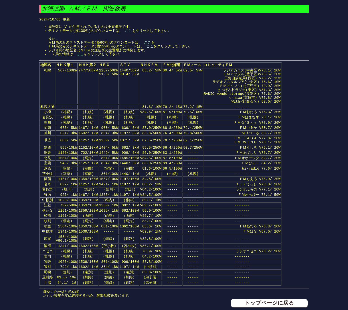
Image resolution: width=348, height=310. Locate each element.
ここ (128, 30)
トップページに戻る (269, 303)
